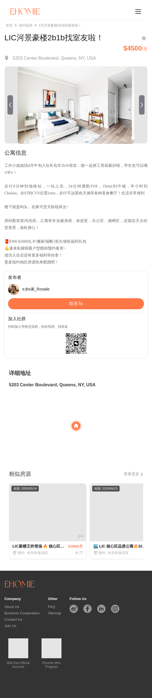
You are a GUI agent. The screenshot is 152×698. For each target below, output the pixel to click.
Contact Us (13, 619)
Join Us (10, 626)
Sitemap (54, 613)
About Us (11, 607)
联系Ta (76, 303)
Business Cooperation (22, 613)
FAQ (51, 607)
